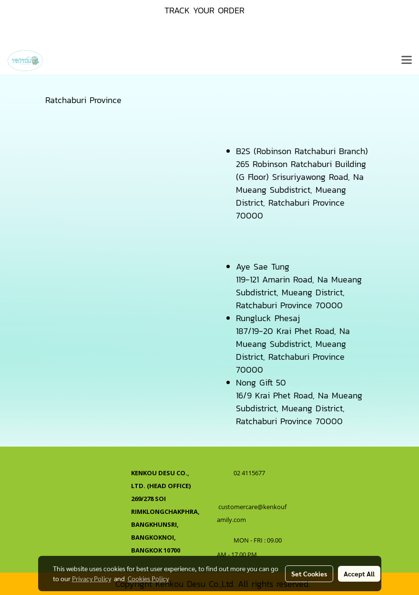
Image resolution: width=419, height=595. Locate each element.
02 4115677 (250, 473)
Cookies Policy (148, 578)
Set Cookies (309, 573)
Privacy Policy (91, 578)
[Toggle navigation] (406, 60)
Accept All (359, 573)
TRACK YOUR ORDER (204, 10)
